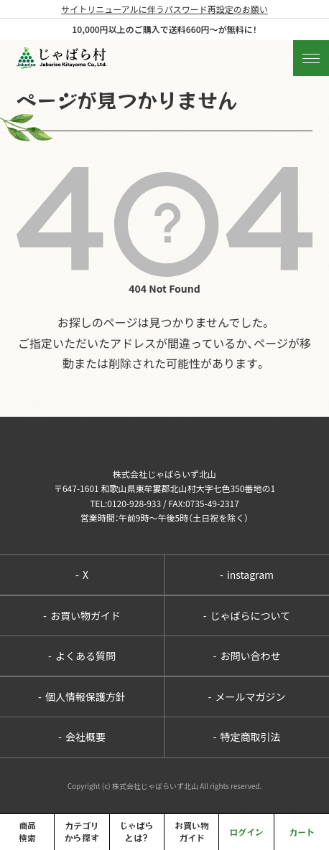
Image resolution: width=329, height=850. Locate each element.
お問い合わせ (247, 655)
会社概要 (82, 736)
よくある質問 (82, 655)
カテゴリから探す (82, 831)
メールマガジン (247, 696)
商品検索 (27, 831)
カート (302, 832)
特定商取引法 (247, 736)
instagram (247, 574)
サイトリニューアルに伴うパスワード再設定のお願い (164, 9)
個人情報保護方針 (82, 696)
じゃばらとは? (136, 831)
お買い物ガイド (82, 615)
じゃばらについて (246, 615)
